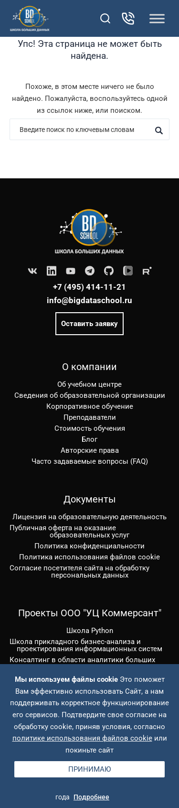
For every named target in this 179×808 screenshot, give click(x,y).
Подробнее (91, 797)
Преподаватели (89, 417)
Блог (89, 439)
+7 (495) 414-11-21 (89, 287)
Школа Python (89, 630)
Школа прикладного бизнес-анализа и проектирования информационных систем (86, 645)
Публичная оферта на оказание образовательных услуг (69, 531)
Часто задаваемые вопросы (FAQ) (90, 461)
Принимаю (89, 769)
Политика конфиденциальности (89, 546)
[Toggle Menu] (157, 18)
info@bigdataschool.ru (89, 300)
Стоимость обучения (89, 428)
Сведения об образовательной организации (89, 395)
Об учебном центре (89, 384)
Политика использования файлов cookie (89, 557)
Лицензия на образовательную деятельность (89, 517)
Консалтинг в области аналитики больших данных (82, 663)
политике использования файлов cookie (82, 738)
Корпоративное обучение (89, 406)
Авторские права (90, 450)
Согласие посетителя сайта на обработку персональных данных (79, 571)
